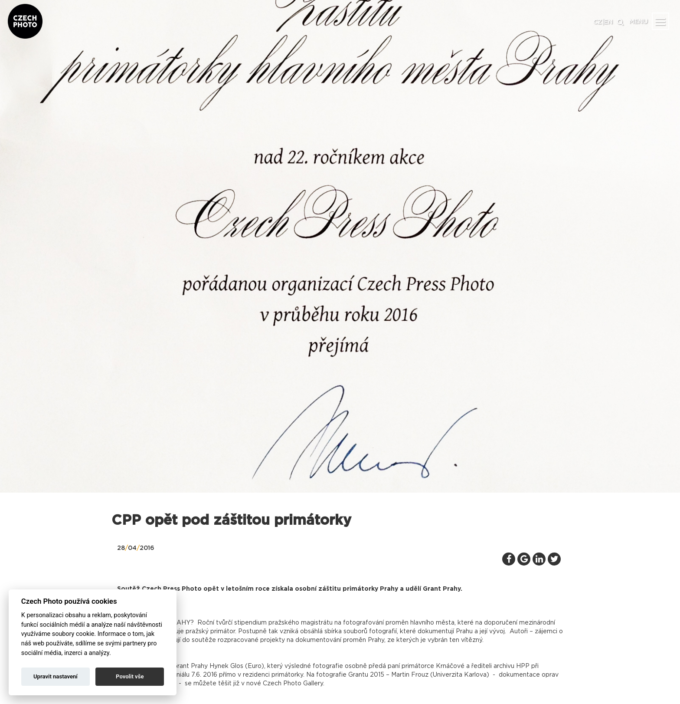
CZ (597, 22)
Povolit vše (130, 676)
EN (608, 22)
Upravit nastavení (55, 676)
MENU (638, 22)
